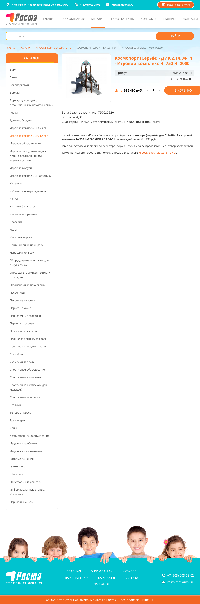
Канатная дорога (21, 237)
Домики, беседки (21, 120)
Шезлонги (16, 474)
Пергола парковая (22, 323)
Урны (13, 428)
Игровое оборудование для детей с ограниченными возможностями (28, 155)
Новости (101, 584)
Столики (15, 405)
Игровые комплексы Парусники (31, 176)
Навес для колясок (22, 253)
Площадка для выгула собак (28, 339)
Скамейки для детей (23, 362)
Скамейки (16, 354)
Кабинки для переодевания (28, 191)
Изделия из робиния (23, 443)
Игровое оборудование (25, 143)
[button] (86, 77)
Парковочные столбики (25, 316)
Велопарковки (19, 85)
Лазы (13, 230)
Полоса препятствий (23, 331)
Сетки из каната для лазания (28, 346)
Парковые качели (21, 308)
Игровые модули (21, 168)
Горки (14, 113)
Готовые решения (22, 459)
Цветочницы (18, 466)
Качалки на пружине (23, 214)
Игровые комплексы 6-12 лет (29, 136)
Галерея (131, 578)
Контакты (106, 578)
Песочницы (17, 293)
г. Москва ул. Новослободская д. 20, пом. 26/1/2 (37, 5)
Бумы (13, 77)
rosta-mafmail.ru (180, 582)
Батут (13, 70)
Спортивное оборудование (27, 370)
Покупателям (77, 578)
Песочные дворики (22, 300)
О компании (102, 571)
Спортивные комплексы (25, 377)
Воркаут (15, 93)
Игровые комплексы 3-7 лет (28, 128)
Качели (14, 199)
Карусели (16, 183)
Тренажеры (17, 420)
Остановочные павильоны (27, 285)
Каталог (129, 571)
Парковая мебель (21, 502)
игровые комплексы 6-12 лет (157, 153)
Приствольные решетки (25, 482)
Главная (74, 571)
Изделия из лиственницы (26, 451)
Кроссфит (16, 222)
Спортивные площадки (25, 397)
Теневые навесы (21, 413)
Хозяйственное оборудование (29, 436)
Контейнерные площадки (27, 245)
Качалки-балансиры (23, 206)
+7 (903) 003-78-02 (180, 575)
